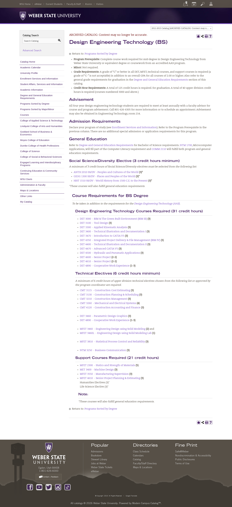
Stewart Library (99, 459)
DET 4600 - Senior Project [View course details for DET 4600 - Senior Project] (95, 257)
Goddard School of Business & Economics (36, 133)
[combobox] (181, 28)
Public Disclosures (185, 459)
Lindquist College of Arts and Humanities (41, 126)
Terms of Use (182, 463)
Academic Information (31, 89)
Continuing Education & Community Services (38, 172)
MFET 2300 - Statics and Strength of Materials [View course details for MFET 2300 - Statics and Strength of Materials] (107, 365)
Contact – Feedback (48, 477)
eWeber (38, 3)
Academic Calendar (30, 67)
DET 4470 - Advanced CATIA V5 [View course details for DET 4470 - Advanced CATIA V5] (99, 249)
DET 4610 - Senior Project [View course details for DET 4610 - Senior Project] (95, 261)
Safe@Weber (182, 451)
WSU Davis (26, 179)
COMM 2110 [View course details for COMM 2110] (159, 149)
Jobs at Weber (98, 463)
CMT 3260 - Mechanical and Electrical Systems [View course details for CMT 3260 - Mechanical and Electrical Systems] (108, 303)
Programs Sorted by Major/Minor (37, 109)
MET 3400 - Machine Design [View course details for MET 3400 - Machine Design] (97, 370)
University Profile (29, 73)
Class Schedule (141, 451)
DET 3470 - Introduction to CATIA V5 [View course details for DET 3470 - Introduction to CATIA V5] (102, 236)
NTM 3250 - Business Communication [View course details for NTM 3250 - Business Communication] (103, 350)
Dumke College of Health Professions (39, 145)
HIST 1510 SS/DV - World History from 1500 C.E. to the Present (111, 181)
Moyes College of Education (34, 140)
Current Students (54, 3)
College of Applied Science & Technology (41, 120)
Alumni (88, 3)
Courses (24, 115)
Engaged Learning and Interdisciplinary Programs (40, 163)
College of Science (30, 151)
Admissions (97, 451)
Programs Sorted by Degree (34, 103)
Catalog (137, 459)
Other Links (26, 196)
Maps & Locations (29, 190)
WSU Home (24, 3)
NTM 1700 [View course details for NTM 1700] (186, 145)
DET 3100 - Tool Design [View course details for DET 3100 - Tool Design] (94, 223)
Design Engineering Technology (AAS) (157, 204)
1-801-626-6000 (48, 470)
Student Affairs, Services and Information (41, 84)
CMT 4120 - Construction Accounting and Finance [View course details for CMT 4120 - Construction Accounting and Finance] (110, 307)
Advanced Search (32, 50)
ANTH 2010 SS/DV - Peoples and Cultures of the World (106, 172)
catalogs (78, 503)
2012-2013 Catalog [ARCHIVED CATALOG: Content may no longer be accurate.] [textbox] (182, 28)
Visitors (99, 3)
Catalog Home (27, 61)
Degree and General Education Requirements (36, 96)
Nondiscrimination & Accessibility (193, 455)
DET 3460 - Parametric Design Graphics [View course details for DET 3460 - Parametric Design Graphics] (103, 316)
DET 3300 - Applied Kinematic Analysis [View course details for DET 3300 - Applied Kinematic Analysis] (103, 227)
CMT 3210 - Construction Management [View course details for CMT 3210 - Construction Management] (103, 299)
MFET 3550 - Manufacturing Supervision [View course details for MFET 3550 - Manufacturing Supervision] (104, 374)
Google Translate (131, 496)
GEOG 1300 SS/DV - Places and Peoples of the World (104, 176)
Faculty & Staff (74, 3)
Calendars (138, 455)
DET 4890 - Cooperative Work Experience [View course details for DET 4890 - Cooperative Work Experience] (104, 266)
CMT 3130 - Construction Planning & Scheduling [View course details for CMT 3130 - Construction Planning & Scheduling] (109, 295)
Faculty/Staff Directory (145, 463)
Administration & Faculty (33, 185)
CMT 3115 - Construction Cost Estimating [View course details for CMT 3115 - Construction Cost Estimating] (105, 290)
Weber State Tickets (101, 467)
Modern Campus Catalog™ (146, 503)
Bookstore (96, 455)
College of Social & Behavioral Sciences (41, 156)
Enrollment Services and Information (39, 78)
